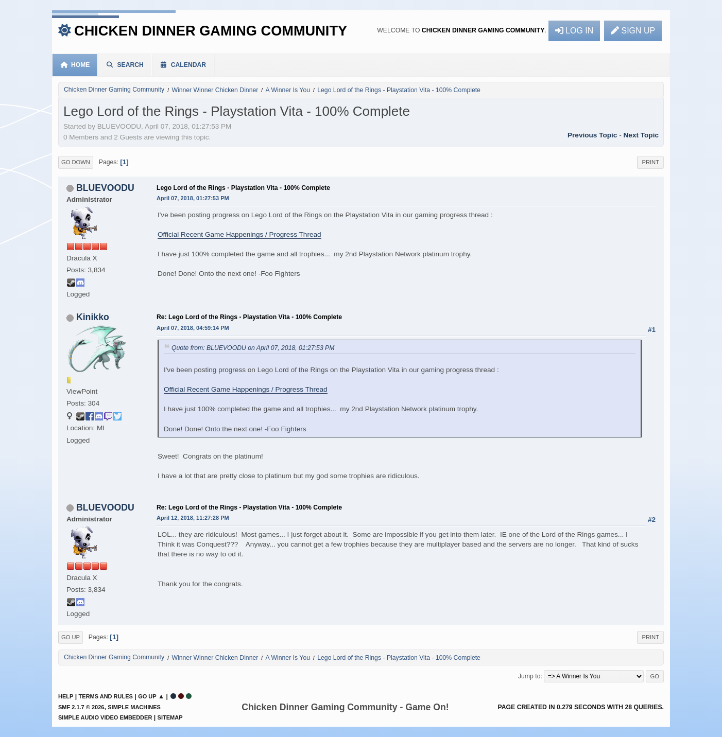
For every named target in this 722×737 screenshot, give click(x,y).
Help (65, 696)
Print (650, 162)
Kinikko (92, 317)
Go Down (75, 162)
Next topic (641, 135)
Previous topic (592, 135)
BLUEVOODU (105, 188)
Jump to (529, 676)
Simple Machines (134, 707)
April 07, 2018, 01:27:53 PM (193, 198)
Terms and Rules (106, 696)
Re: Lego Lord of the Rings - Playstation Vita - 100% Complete (249, 317)
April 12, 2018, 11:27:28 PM (193, 518)
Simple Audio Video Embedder (105, 717)
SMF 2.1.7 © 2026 (81, 707)
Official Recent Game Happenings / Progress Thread (239, 234)
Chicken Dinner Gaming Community (210, 31)
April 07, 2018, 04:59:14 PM (193, 328)
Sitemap (170, 717)
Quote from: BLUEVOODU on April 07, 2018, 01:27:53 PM (252, 348)
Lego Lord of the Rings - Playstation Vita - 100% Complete (243, 187)
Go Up (70, 637)
